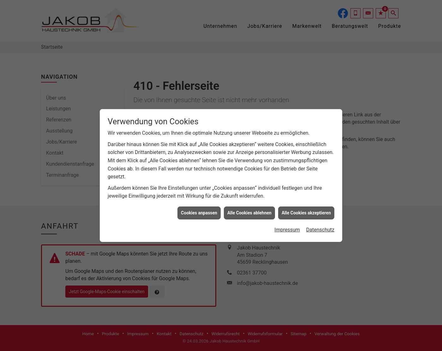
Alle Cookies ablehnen (249, 211)
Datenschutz (320, 228)
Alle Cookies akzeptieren (306, 211)
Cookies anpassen (199, 211)
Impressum (287, 228)
